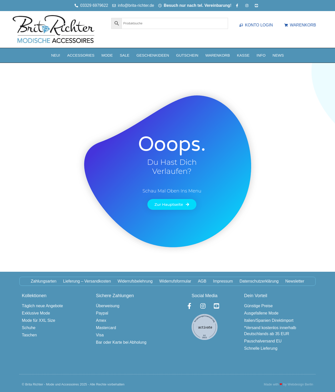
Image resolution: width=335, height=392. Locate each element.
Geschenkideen (152, 55)
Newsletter (295, 281)
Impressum (223, 281)
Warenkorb (217, 55)
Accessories (80, 55)
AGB (202, 281)
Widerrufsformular (175, 281)
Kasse (243, 55)
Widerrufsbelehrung (134, 281)
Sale (124, 55)
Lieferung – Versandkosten (86, 281)
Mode (107, 55)
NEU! (55, 55)
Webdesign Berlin (300, 384)
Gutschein (187, 55)
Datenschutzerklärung (259, 281)
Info (260, 55)
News (278, 55)
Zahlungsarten (43, 281)
